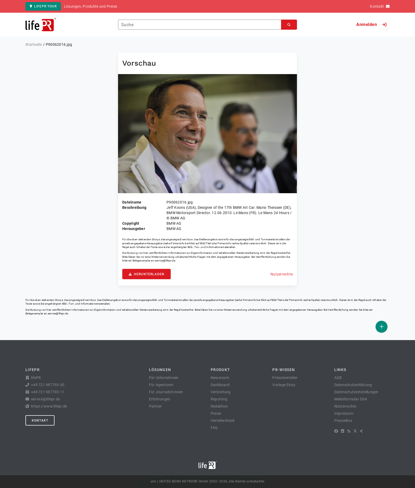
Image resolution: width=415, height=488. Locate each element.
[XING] (361, 431)
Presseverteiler (284, 378)
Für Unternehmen (164, 378)
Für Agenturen (161, 385)
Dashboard (220, 385)
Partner (155, 406)
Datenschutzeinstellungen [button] (356, 392)
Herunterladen (146, 274)
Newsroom (220, 378)
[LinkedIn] (342, 431)
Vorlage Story (283, 385)
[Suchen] (289, 25)
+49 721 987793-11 (47, 392)
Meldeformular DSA (350, 399)
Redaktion (219, 406)
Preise (216, 413)
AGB (338, 378)
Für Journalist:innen (166, 392)
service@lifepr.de (165, 260)
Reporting (219, 399)
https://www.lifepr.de (49, 406)
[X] (355, 431)
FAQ (214, 428)
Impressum (343, 413)
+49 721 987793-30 (47, 385)
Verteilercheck (223, 420)
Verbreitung (221, 392)
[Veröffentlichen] (381, 327)
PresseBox (343, 420)
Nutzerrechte (281, 274)
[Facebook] (336, 431)
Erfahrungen (159, 399)
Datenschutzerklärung (353, 385)
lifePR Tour (43, 6)
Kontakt (40, 420)
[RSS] (348, 431)
